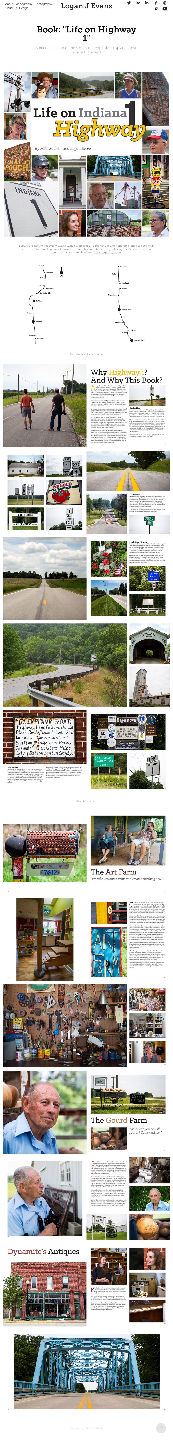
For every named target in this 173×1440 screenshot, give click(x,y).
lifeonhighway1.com (107, 252)
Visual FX (11, 8)
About (9, 4)
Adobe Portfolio (93, 1428)
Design (24, 8)
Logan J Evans (86, 6)
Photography (43, 4)
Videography (23, 4)
